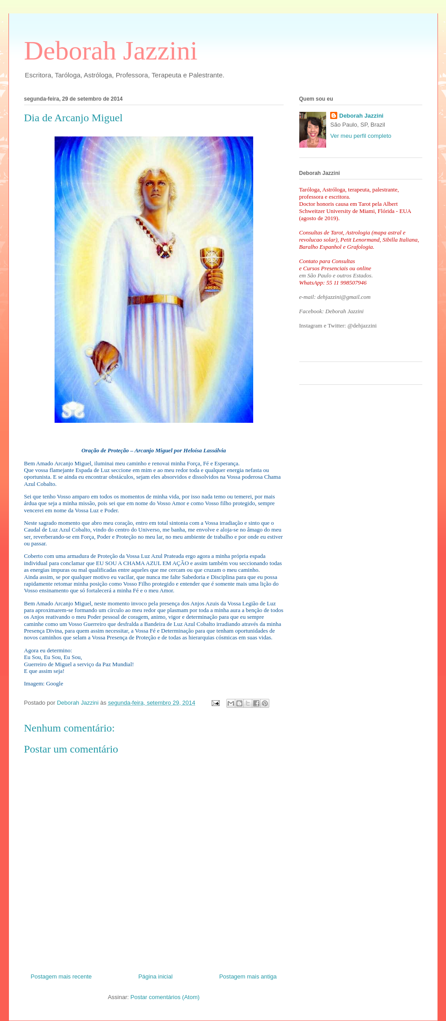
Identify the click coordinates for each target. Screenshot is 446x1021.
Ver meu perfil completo (360, 135)
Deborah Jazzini (111, 50)
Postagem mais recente (61, 976)
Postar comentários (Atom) (165, 997)
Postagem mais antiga (248, 976)
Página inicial (155, 976)
